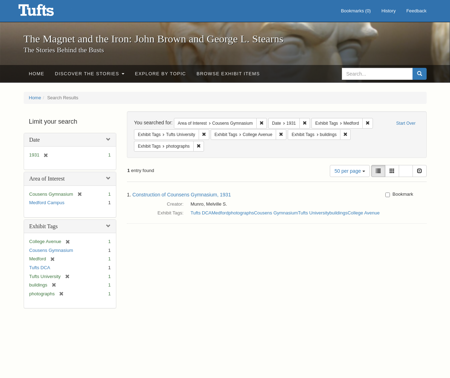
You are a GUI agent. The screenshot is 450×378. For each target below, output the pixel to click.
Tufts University (313, 212)
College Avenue (363, 212)
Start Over (406, 123)
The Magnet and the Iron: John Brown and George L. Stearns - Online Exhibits (44, 12)
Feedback (416, 10)
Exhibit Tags (43, 226)
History (388, 10)
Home (37, 73)
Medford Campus (47, 202)
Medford (219, 212)
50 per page (349, 171)
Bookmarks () (356, 10)
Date (34, 140)
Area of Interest (47, 179)
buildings (338, 212)
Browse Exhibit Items (228, 73)
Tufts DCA (39, 267)
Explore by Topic (160, 73)
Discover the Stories (89, 73)
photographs (241, 212)
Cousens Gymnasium (51, 250)
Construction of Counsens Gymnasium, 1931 (182, 194)
